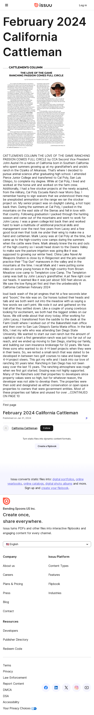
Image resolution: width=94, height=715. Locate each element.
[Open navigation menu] (6, 5)
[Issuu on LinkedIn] (56, 687)
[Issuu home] (43, 5)
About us (9, 566)
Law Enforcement (15, 677)
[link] (83, 5)
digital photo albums (58, 483)
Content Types (58, 566)
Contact (8, 611)
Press (6, 593)
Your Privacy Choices (20, 708)
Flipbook (54, 584)
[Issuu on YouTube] (86, 687)
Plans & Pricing (13, 584)
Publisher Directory (15, 639)
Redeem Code (12, 649)
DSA (6, 696)
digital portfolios (63, 479)
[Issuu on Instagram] (76, 687)
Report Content (13, 683)
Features (54, 575)
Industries (54, 593)
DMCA (7, 690)
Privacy (8, 671)
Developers (10, 630)
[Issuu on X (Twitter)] (66, 687)
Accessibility (11, 702)
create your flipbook (54, 488)
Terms (7, 665)
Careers (8, 575)
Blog (6, 602)
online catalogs (34, 483)
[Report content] (87, 418)
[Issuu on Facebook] (46, 687)
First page (9, 405)
